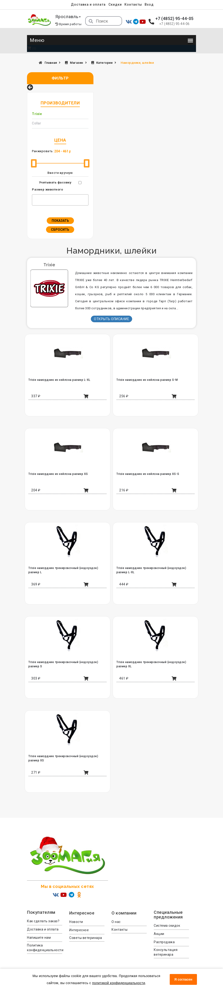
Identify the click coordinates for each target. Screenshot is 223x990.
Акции (159, 934)
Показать (60, 221)
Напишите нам (39, 937)
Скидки (115, 4)
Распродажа (164, 942)
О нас (116, 922)
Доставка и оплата (88, 4)
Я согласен (183, 979)
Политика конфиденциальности (44, 947)
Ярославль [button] (68, 16)
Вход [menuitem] (149, 4)
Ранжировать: (43, 151)
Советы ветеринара (85, 938)
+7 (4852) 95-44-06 (174, 24)
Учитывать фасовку (55, 182)
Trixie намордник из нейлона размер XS (57, 474)
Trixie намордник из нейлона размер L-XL (59, 380)
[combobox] (60, 200)
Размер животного (47, 189)
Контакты (133, 4)
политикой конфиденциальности (118, 983)
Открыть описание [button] (111, 319)
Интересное (79, 930)
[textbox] (34, 199)
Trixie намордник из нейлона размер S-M (146, 380)
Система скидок (167, 925)
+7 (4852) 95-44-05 (174, 18)
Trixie (37, 114)
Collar (36, 123)
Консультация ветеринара (165, 952)
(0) (31, 48)
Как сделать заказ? (43, 921)
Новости (76, 922)
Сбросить (60, 229)
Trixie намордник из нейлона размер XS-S (147, 474)
